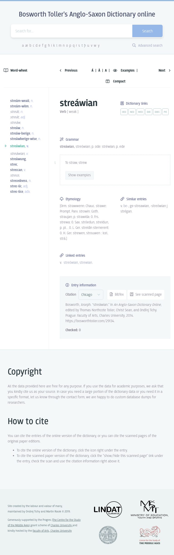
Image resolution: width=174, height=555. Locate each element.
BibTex (117, 294)
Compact (116, 81)
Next (164, 70)
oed (124, 112)
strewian (86, 262)
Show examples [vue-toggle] (79, 175)
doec (157, 112)
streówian (71, 262)
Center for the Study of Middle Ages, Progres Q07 (149, 535)
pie (165, 112)
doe (149, 112)
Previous (68, 70)
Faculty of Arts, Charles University (52, 531)
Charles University (61, 525)
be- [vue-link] (125, 206)
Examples (124, 70)
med (140, 112)
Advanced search (147, 45)
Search (147, 31)
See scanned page (146, 294)
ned (132, 112)
